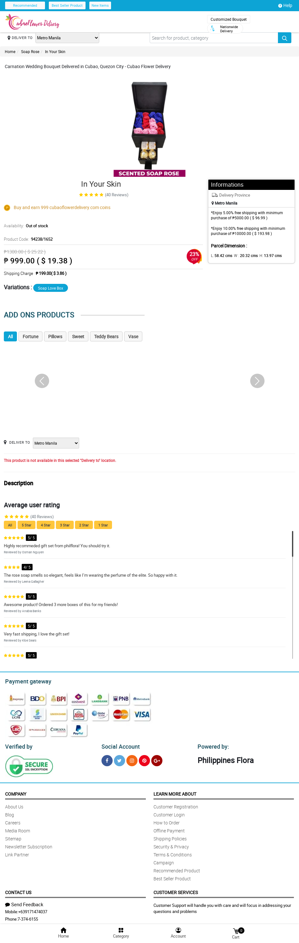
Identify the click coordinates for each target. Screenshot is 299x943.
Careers (12, 821)
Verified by (18, 745)
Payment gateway (25, 680)
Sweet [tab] (78, 336)
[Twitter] (119, 758)
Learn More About (174, 792)
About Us (14, 805)
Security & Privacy (171, 845)
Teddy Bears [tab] (106, 336)
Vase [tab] (133, 336)
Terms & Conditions (172, 853)
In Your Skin (55, 51)
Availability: (25, 226)
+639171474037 (32, 910)
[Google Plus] (156, 758)
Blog (9, 813)
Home (10, 51)
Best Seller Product (67, 5)
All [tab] (10, 336)
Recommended (25, 5)
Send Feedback (24, 902)
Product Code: (27, 239)
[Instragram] (132, 758)
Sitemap (13, 837)
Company (15, 792)
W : (242, 255)
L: (220, 255)
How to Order (166, 821)
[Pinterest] (144, 758)
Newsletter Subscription (28, 845)
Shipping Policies (170, 837)
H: (265, 255)
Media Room (17, 829)
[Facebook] (107, 758)
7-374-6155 (28, 917)
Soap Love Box (50, 288)
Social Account (118, 745)
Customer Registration (175, 805)
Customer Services (175, 890)
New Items (100, 5)
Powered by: (212, 745)
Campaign (163, 861)
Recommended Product (176, 869)
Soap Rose (30, 51)
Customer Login (169, 813)
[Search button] (284, 37)
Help (285, 5)
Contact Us (18, 890)
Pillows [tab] (55, 336)
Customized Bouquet (229, 19)
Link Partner (17, 853)
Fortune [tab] (30, 336)
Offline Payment (169, 829)
